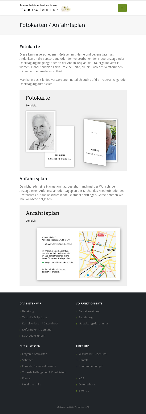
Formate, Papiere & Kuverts (39, 366)
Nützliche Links (31, 384)
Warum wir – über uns (93, 354)
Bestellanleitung (89, 311)
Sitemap (84, 390)
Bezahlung (85, 317)
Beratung (28, 311)
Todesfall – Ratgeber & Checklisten (44, 372)
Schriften (28, 360)
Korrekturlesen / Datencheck (40, 323)
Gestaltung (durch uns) (93, 323)
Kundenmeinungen (91, 366)
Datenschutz (87, 384)
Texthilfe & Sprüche (34, 317)
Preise (26, 378)
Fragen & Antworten (34, 354)
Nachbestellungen (33, 335)
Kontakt (83, 360)
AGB (81, 378)
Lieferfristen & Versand (36, 329)
